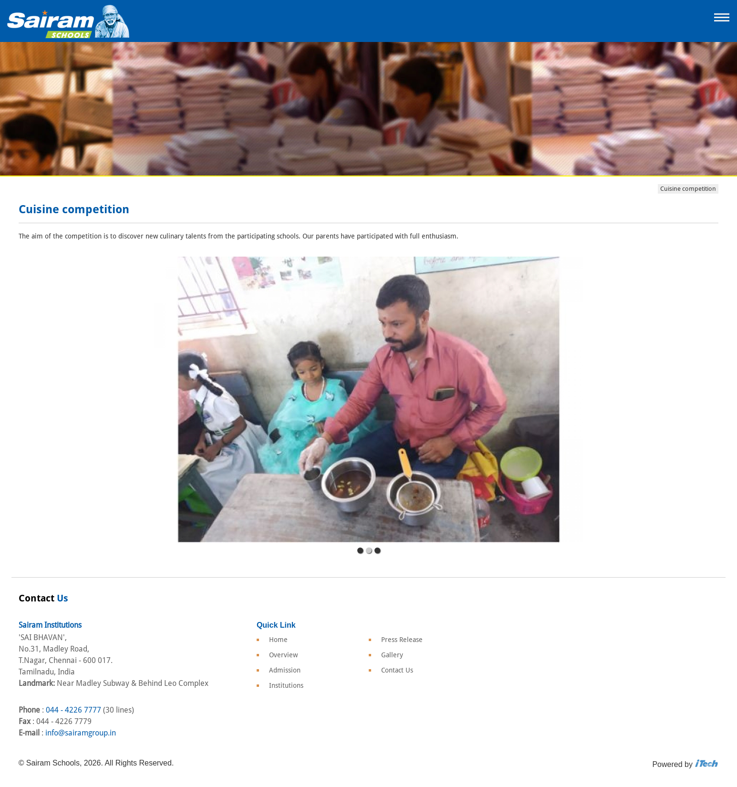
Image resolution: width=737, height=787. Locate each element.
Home (278, 639)
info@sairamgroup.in (80, 732)
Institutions (286, 685)
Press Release (402, 639)
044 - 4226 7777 (73, 710)
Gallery (392, 655)
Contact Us (397, 670)
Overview (283, 655)
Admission (285, 670)
